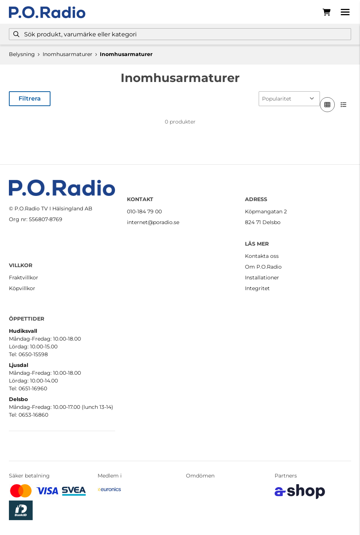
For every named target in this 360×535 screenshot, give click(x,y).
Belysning (22, 54)
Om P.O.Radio (263, 266)
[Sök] (180, 34)
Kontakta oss (262, 256)
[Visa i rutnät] (327, 104)
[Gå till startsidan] (47, 12)
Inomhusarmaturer (67, 54)
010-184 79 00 (144, 211)
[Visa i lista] (343, 104)
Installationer (262, 277)
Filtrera (30, 98)
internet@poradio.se (153, 222)
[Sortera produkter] (289, 98)
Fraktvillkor (23, 277)
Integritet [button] (257, 288)
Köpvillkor (22, 288)
